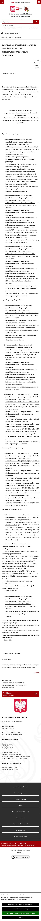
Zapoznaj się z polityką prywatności (20, 904)
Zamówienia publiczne (20, 793)
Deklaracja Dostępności (21, 824)
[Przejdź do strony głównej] (20, 12)
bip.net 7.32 (20, 853)
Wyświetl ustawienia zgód (21, 909)
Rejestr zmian (20, 818)
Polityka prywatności (20, 836)
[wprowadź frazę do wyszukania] (18, 22)
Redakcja (20, 805)
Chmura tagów (20, 830)
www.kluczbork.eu (16, 754)
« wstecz (36, 673)
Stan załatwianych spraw (20, 787)
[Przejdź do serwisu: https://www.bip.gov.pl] (20, 2)
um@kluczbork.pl (12, 752)
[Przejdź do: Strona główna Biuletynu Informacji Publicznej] (2, 33)
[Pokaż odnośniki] (2, 2)
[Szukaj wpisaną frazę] (36, 22)
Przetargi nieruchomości (11, 33)
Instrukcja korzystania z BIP (20, 811)
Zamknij (20, 918)
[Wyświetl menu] (39, 2)
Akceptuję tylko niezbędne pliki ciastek (20, 913)
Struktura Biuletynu (20, 799)
